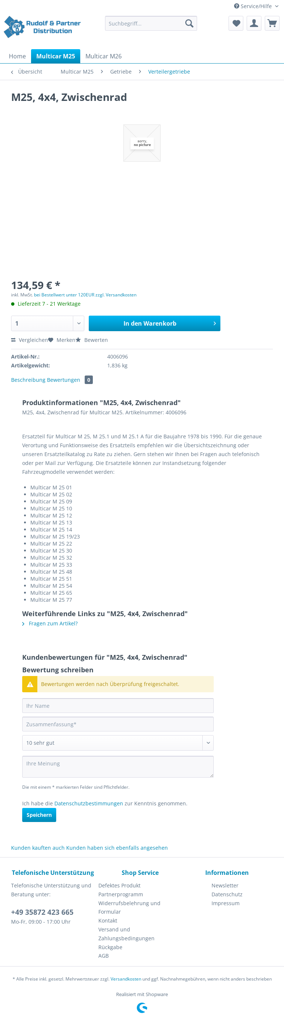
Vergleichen (29, 339)
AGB (103, 955)
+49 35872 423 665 (42, 912)
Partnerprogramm (120, 894)
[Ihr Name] (118, 705)
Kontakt (107, 920)
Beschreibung (28, 379)
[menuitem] (151, 27)
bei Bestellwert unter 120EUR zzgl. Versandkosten (85, 295)
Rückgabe (110, 947)
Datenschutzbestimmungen (88, 803)
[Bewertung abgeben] (118, 743)
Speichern (39, 814)
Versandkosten (126, 979)
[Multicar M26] (103, 56)
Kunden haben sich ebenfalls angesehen (117, 847)
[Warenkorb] (272, 23)
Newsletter (225, 885)
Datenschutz (227, 894)
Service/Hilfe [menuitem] (253, 6)
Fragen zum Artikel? (50, 623)
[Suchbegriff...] (151, 23)
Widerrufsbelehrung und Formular (129, 908)
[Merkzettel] (236, 23)
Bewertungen (70, 379)
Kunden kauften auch (38, 847)
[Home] (17, 56)
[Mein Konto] (254, 23)
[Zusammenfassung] (118, 724)
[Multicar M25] (55, 56)
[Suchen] (189, 23)
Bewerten (91, 339)
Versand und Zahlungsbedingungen (126, 934)
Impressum (226, 903)
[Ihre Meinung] (118, 767)
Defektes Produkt (119, 885)
